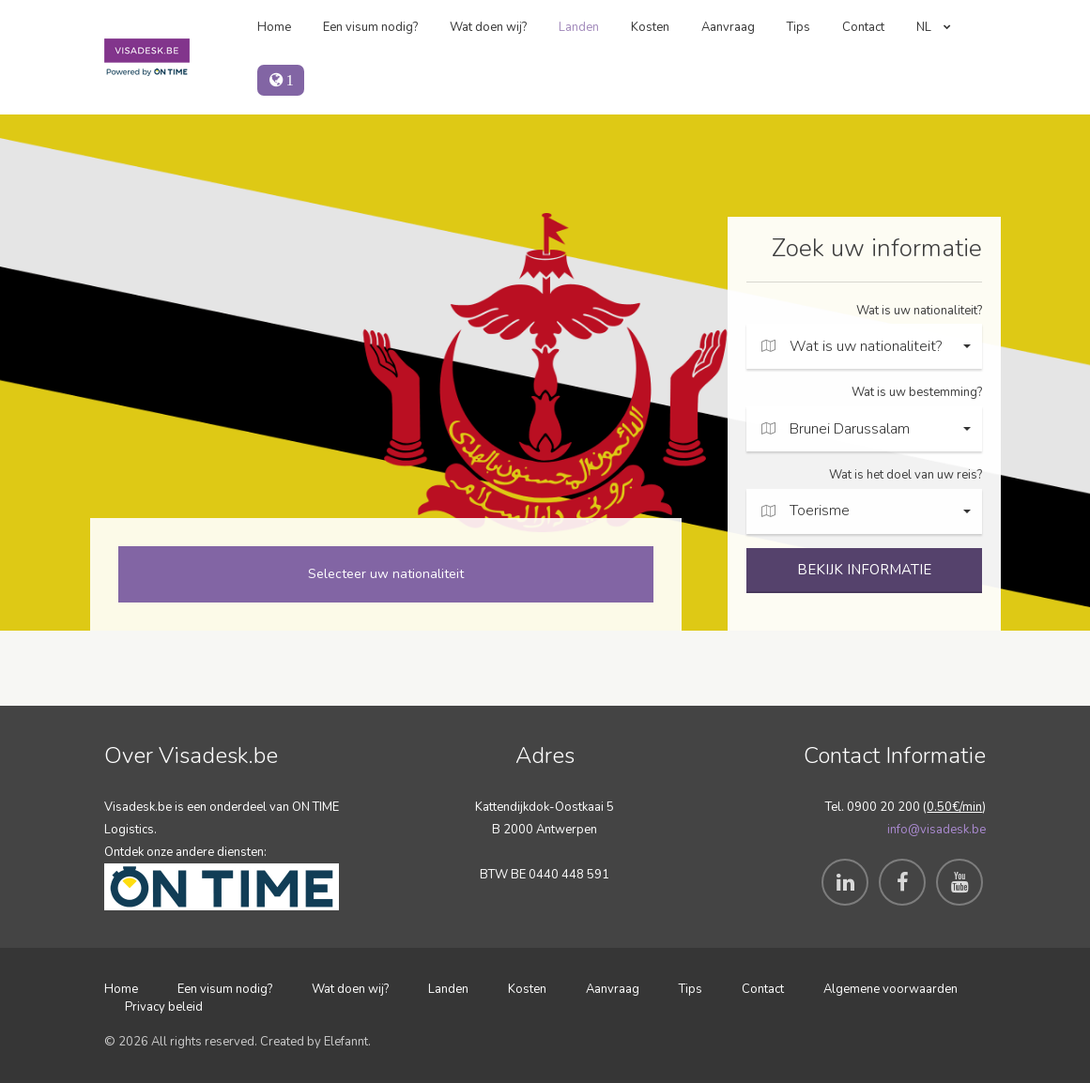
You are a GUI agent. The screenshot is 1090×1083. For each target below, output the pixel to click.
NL (933, 27)
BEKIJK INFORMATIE (864, 569)
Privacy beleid (164, 1007)
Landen (579, 27)
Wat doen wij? (488, 27)
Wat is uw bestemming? (917, 392)
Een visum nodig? (370, 27)
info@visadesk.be (936, 829)
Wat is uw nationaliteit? (919, 310)
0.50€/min (954, 807)
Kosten (650, 27)
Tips (798, 27)
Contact (863, 27)
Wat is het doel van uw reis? (905, 474)
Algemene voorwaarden (890, 989)
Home (274, 27)
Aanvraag (728, 27)
